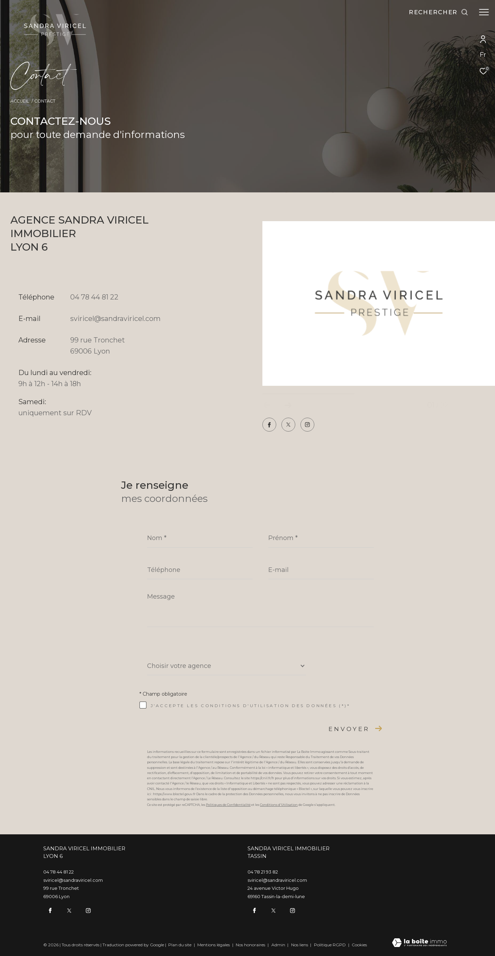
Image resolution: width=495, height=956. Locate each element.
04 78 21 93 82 (263, 872)
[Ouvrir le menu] (484, 12)
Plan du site (180, 944)
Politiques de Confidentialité (228, 805)
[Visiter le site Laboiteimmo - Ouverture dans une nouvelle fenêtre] (419, 943)
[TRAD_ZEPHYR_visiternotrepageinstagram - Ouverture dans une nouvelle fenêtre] (307, 425)
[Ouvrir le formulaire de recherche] (438, 12)
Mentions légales (214, 944)
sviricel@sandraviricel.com (115, 318)
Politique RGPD (330, 944)
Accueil (19, 101)
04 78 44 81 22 (94, 297)
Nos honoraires (251, 944)
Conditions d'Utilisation (279, 805)
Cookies (359, 944)
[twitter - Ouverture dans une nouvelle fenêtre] (288, 425)
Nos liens (300, 944)
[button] (287, 405)
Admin (278, 944)
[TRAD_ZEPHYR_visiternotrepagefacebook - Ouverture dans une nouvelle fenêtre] (269, 425)
